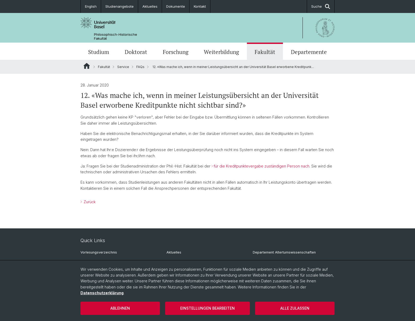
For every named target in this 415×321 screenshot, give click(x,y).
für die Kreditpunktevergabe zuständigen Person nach (261, 166)
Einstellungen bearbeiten (207, 308)
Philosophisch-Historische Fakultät (115, 36)
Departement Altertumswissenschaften (284, 252)
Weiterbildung (221, 52)
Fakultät (265, 52)
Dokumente (175, 6)
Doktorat (136, 52)
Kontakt (200, 6)
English (91, 6)
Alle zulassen (294, 308)
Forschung (175, 52)
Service (123, 67)
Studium (98, 52)
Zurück (89, 202)
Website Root (87, 66)
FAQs (140, 67)
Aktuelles (149, 6)
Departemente (309, 52)
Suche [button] (320, 6)
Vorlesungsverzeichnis (98, 252)
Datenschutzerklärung (102, 293)
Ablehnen (120, 308)
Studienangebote (119, 6)
